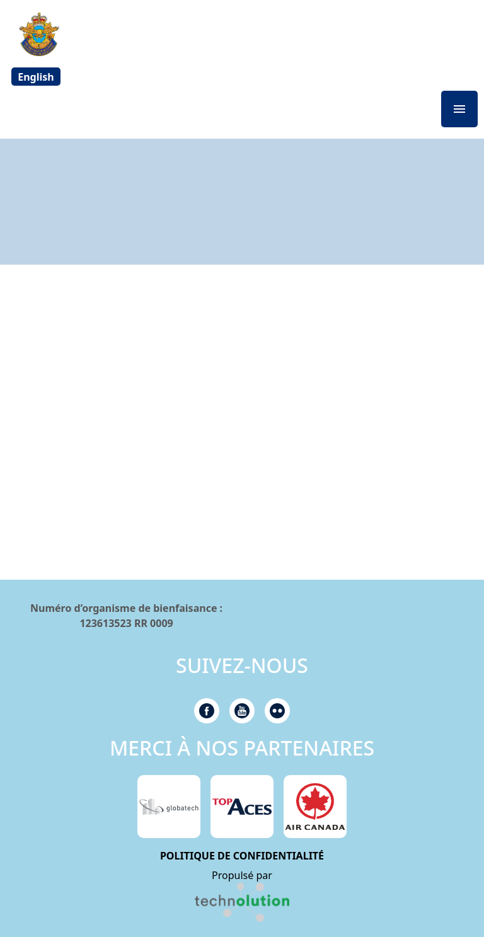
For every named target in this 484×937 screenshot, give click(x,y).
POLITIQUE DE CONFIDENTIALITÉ (242, 856)
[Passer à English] (35, 76)
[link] (242, 902)
